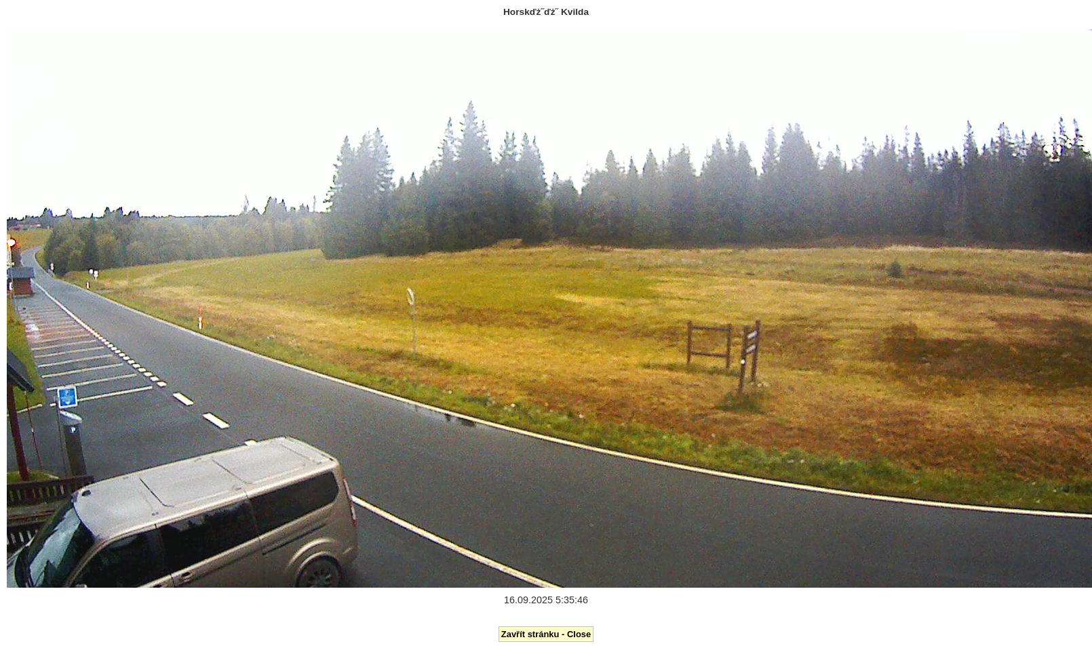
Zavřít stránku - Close (546, 634)
